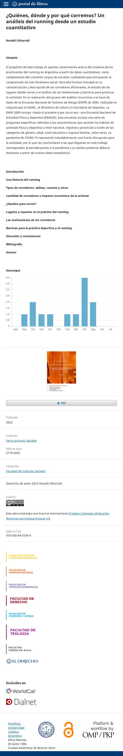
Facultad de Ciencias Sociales (26, 471)
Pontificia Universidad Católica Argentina (16, 730)
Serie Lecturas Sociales (21, 441)
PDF (63, 403)
